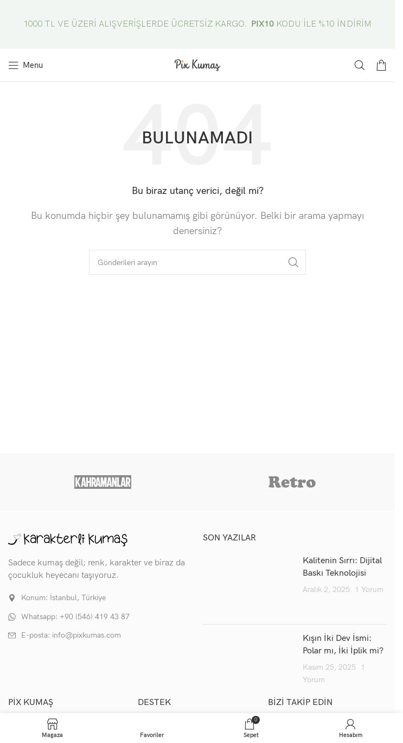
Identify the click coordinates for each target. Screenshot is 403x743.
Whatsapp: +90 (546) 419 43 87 (75, 616)
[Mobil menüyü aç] (25, 65)
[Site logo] (197, 65)
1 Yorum (369, 589)
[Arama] (359, 65)
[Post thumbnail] (249, 585)
